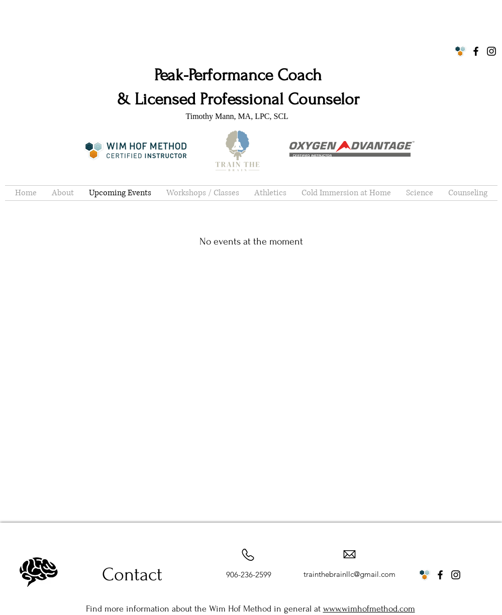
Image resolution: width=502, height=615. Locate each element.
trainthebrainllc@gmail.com (349, 574)
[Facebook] (476, 51)
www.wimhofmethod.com (369, 608)
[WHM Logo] (460, 51)
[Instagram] (491, 51)
